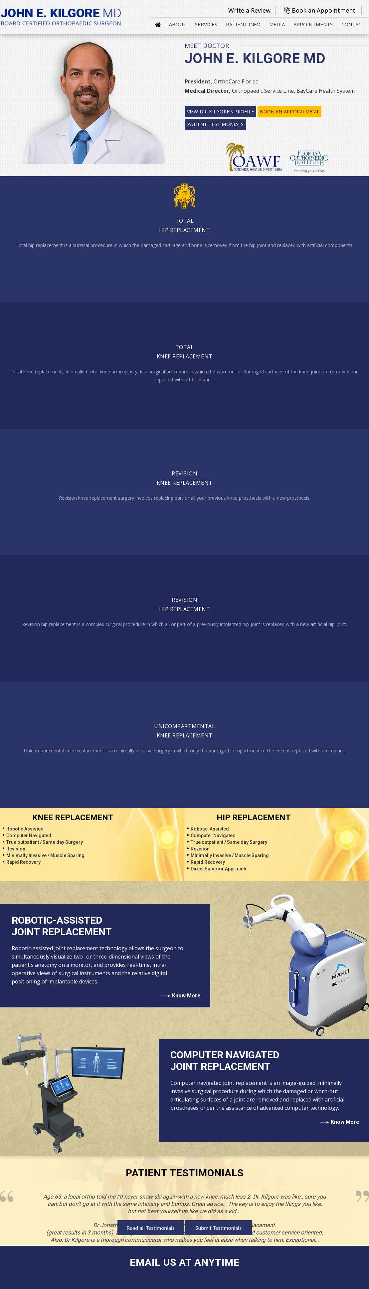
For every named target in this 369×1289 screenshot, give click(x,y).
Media (277, 24)
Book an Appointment (323, 10)
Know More (186, 995)
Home (157, 24)
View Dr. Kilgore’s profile (220, 111)
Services (206, 24)
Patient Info (243, 24)
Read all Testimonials (150, 1228)
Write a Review (249, 10)
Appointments (313, 24)
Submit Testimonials (218, 1228)
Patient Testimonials (215, 124)
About (177, 24)
